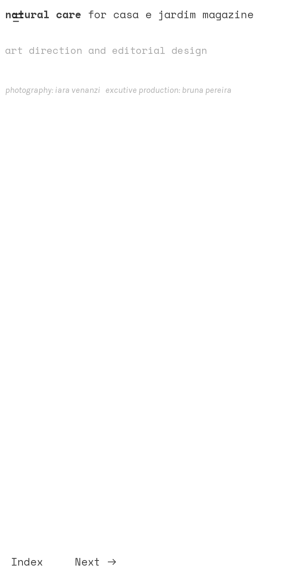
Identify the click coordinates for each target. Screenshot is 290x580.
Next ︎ (96, 561)
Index (27, 561)
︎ (18, 18)
